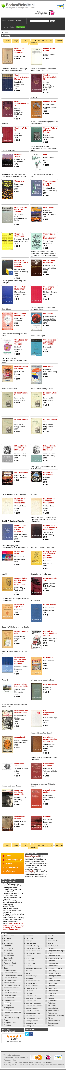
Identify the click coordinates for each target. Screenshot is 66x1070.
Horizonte (47, 817)
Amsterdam (8, 938)
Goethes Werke (49, 101)
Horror (28, 956)
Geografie (29, 938)
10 (39, 41)
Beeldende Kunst (10, 973)
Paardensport (31, 1023)
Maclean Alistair (31, 1001)
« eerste (7, 41)
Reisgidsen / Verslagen (56, 951)
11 (43, 41)
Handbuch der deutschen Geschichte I (20, 501)
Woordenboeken (54, 1021)
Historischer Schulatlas (48, 765)
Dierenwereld (9, 998)
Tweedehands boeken (12, 1055)
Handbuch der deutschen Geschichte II (49, 501)
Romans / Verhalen (55, 958)
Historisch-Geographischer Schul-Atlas (50, 739)
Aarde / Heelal (9, 936)
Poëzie (50, 943)
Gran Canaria (48, 207)
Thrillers (51, 998)
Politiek (50, 938)
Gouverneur (19, 181)
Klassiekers (30, 978)
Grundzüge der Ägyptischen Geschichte (49, 342)
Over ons (5, 27)
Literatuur (29, 991)
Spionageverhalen (54, 976)
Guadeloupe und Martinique (21, 367)
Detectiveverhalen (10, 993)
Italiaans (29, 971)
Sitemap (38, 1062)
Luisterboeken (31, 996)
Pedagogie (30, 1026)
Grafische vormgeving (34, 948)
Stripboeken (52, 988)
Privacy (17, 1057)
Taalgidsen (52, 993)
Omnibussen (30, 1016)
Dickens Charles (10, 995)
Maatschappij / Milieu (33, 998)
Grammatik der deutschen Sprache (49, 183)
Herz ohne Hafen (50, 684)
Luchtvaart (30, 993)
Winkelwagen (21, 27)
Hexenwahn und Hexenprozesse (21, 712)
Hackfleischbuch (21, 472)
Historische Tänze (19, 765)
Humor (28, 966)
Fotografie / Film (10, 1023)
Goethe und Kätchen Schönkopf (19, 50)
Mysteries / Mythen (33, 1013)
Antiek (6, 941)
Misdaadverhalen (32, 1008)
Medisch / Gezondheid (34, 1006)
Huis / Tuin (30, 958)
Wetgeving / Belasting (56, 1016)
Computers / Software (12, 985)
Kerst (28, 973)
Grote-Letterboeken (33, 951)
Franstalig (7, 1025)
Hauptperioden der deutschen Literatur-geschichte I (49, 555)
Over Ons (7, 1062)
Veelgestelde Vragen (26, 1062)
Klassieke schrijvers (33, 981)
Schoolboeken (53, 963)
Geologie (29, 941)
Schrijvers (11, 20)
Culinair (7, 990)
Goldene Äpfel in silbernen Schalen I (50, 130)
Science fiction (53, 966)
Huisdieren (30, 961)
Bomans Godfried (10, 978)
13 (51, 41)
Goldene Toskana (17, 155)
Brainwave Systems (57, 1065)
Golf (45, 154)
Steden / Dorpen (54, 981)
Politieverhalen (53, 941)
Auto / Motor (8, 965)
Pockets (51, 936)
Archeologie (8, 953)
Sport (50, 978)
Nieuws (9, 863)
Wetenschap (52, 1013)
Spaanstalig (52, 971)
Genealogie (30, 936)
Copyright (24, 1057)
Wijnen (50, 1018)
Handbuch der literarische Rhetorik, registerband (20, 528)
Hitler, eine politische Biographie (19, 792)
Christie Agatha (9, 983)
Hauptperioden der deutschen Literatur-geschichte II (20, 581)
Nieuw (4, 20)
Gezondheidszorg (32, 946)
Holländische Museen (19, 818)
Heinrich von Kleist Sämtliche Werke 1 (50, 633)
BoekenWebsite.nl (32, 856)
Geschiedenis (31, 943)
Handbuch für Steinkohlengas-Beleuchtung (50, 527)
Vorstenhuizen (53, 1008)
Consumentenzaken (11, 988)
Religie (50, 953)
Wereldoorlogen (53, 1011)
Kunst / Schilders (32, 986)
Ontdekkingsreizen (32, 1018)
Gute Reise (47, 366)
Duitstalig (7, 1003)
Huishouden (30, 963)
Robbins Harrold (54, 956)
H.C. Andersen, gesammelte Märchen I (20, 448)
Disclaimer (7, 1060)
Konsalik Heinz (31, 983)
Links (14, 1060)
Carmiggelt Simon (10, 980)
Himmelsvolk (19, 737)
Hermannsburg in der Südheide (21, 685)
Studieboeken (53, 991)
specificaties (30, 871)
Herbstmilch (48, 658)
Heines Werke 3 (49, 605)
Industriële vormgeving (34, 968)
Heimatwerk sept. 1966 (19, 606)
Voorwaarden (8, 1057)
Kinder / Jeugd (31, 976)
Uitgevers (19, 20)
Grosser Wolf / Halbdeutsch (20, 288)
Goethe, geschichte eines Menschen (21, 77)
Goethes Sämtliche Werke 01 (50, 77)
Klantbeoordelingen (15, 1041)
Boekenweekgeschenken (13, 975)
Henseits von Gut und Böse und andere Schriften (20, 661)
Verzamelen (52, 1006)
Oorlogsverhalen (32, 1021)
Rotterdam (52, 961)
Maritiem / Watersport (34, 1003)
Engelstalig (8, 1010)
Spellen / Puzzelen (54, 973)
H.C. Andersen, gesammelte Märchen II (49, 448)
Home (8, 856)
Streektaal (51, 986)
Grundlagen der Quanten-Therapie (21, 342)
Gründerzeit (48, 313)
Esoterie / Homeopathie (12, 1013)
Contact (12, 27)
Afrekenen (10, 871)
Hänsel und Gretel (19, 553)
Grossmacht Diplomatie (48, 288)
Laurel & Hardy (31, 988)
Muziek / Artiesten (32, 1011)
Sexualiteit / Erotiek (55, 968)
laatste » (34, 43)
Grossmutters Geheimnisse (20, 314)
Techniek (51, 996)
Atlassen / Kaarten (10, 963)
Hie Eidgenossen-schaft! (49, 713)
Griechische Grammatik (19, 235)
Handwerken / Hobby (33, 953)
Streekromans (53, 983)
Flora (6, 1020)
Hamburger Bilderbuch (48, 473)
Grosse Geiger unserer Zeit (49, 261)
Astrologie (7, 960)
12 (47, 41)
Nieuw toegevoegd (14, 859)
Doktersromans (9, 1000)
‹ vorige (15, 41)
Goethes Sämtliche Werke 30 (21, 103)
